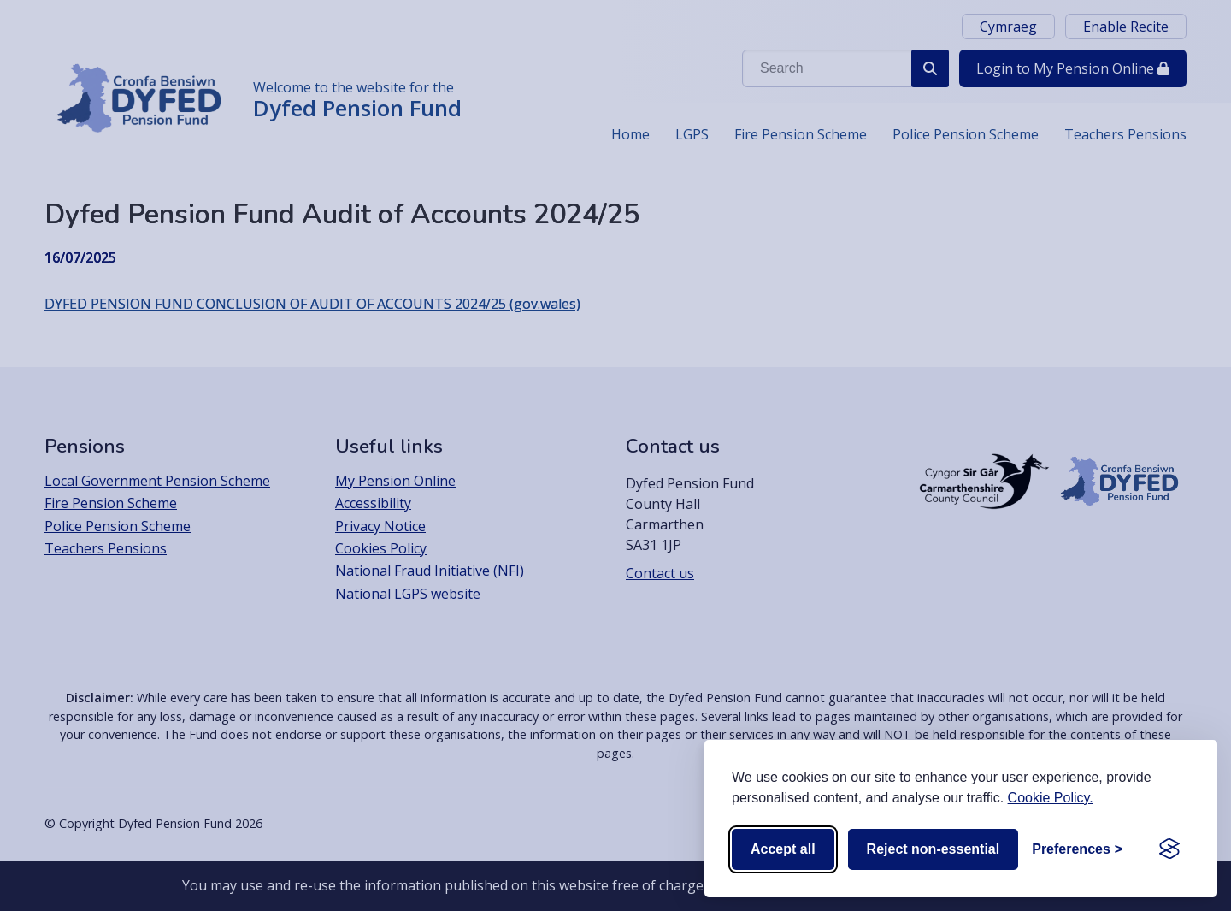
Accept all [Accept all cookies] (783, 849)
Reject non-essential (933, 849)
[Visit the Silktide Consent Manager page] (1169, 849)
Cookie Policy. (1050, 797)
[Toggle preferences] (1077, 849)
